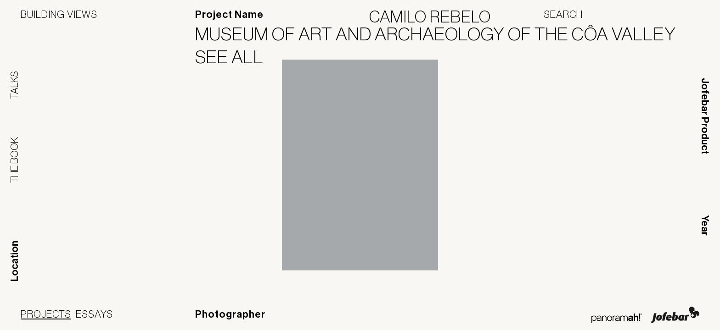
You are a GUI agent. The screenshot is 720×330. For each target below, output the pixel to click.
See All (235, 57)
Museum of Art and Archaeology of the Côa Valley (441, 34)
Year (705, 225)
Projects (46, 313)
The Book (14, 160)
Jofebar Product (705, 116)
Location (15, 261)
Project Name (229, 15)
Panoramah (616, 318)
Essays (94, 313)
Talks (14, 85)
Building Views (59, 14)
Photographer (230, 314)
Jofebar (675, 315)
